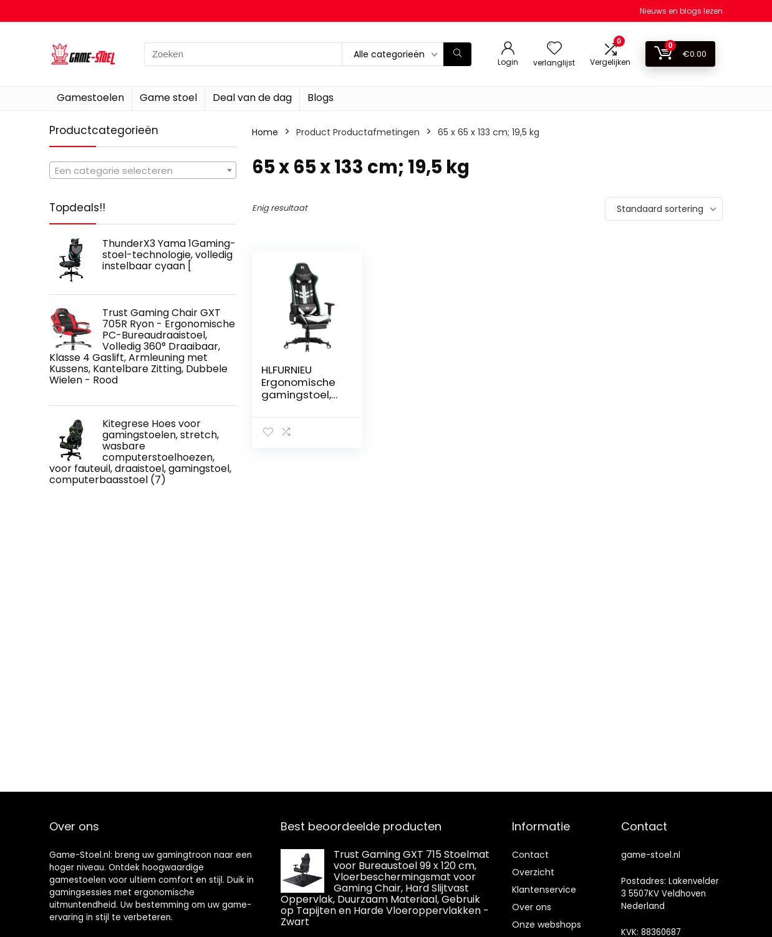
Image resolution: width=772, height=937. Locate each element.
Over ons (531, 907)
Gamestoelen (90, 97)
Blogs (320, 97)
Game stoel (168, 97)
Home (265, 132)
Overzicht (533, 872)
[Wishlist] (554, 49)
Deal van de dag (252, 97)
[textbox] (143, 171)
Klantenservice (544, 889)
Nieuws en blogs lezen (681, 11)
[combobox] (142, 170)
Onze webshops (546, 924)
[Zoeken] (457, 54)
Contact (530, 854)
